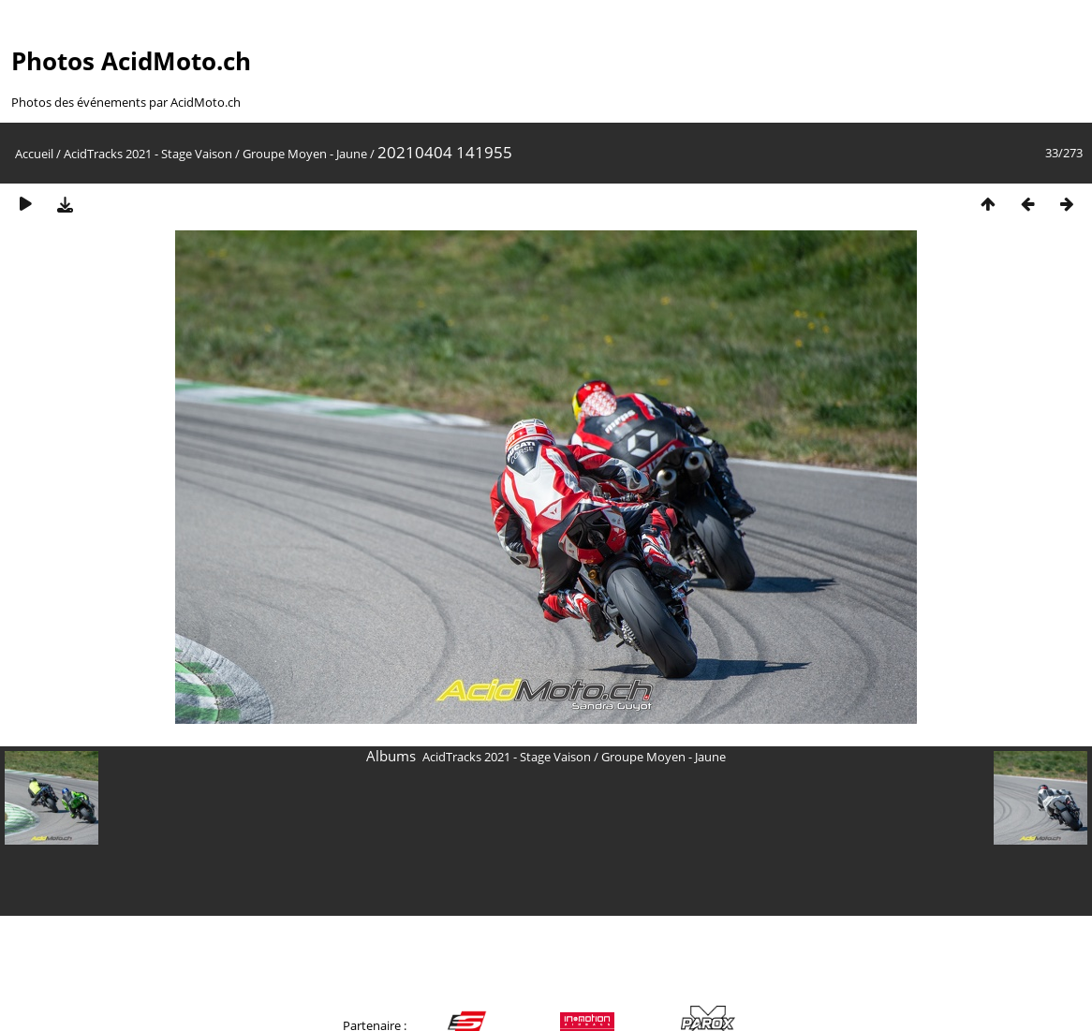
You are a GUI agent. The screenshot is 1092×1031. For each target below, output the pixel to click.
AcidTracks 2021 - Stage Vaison (148, 153)
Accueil (34, 153)
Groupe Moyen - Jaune (305, 153)
